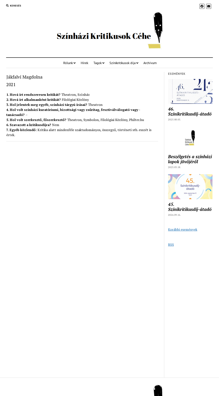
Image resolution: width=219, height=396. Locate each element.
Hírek (84, 63)
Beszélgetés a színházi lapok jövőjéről (190, 159)
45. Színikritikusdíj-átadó (190, 207)
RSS (171, 244)
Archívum (150, 63)
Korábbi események (182, 229)
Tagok (97, 63)
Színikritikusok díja (123, 63)
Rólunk (68, 63)
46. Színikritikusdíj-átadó (190, 111)
